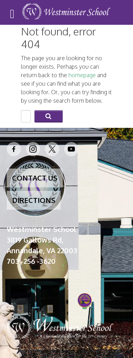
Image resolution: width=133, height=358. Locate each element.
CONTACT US (34, 177)
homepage (82, 75)
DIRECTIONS (33, 200)
